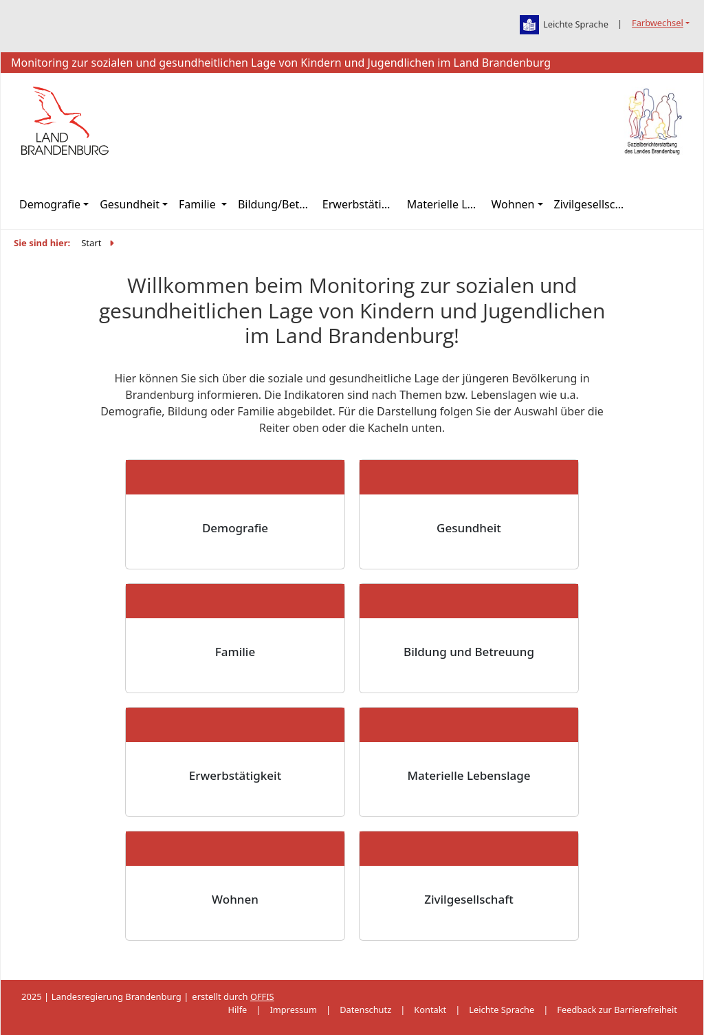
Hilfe (238, 1009)
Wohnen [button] (513, 204)
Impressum (293, 1009)
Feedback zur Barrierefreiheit (617, 1009)
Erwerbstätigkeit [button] (362, 204)
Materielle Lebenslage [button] (446, 204)
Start (91, 243)
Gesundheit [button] (130, 204)
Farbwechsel (657, 23)
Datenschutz (365, 1009)
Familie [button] (199, 204)
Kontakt (430, 1009)
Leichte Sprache (501, 1009)
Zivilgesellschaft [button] (593, 204)
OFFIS (262, 996)
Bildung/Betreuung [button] (277, 204)
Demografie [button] (49, 204)
